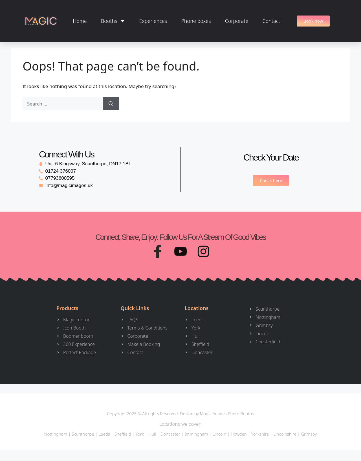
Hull (152, 435)
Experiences (153, 20)
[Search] (111, 104)
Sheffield (123, 435)
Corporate (236, 20)
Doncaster (170, 435)
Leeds (104, 435)
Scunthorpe (83, 435)
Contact (271, 20)
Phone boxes (196, 20)
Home (80, 20)
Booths (113, 21)
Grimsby (309, 435)
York (139, 435)
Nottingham (55, 435)
